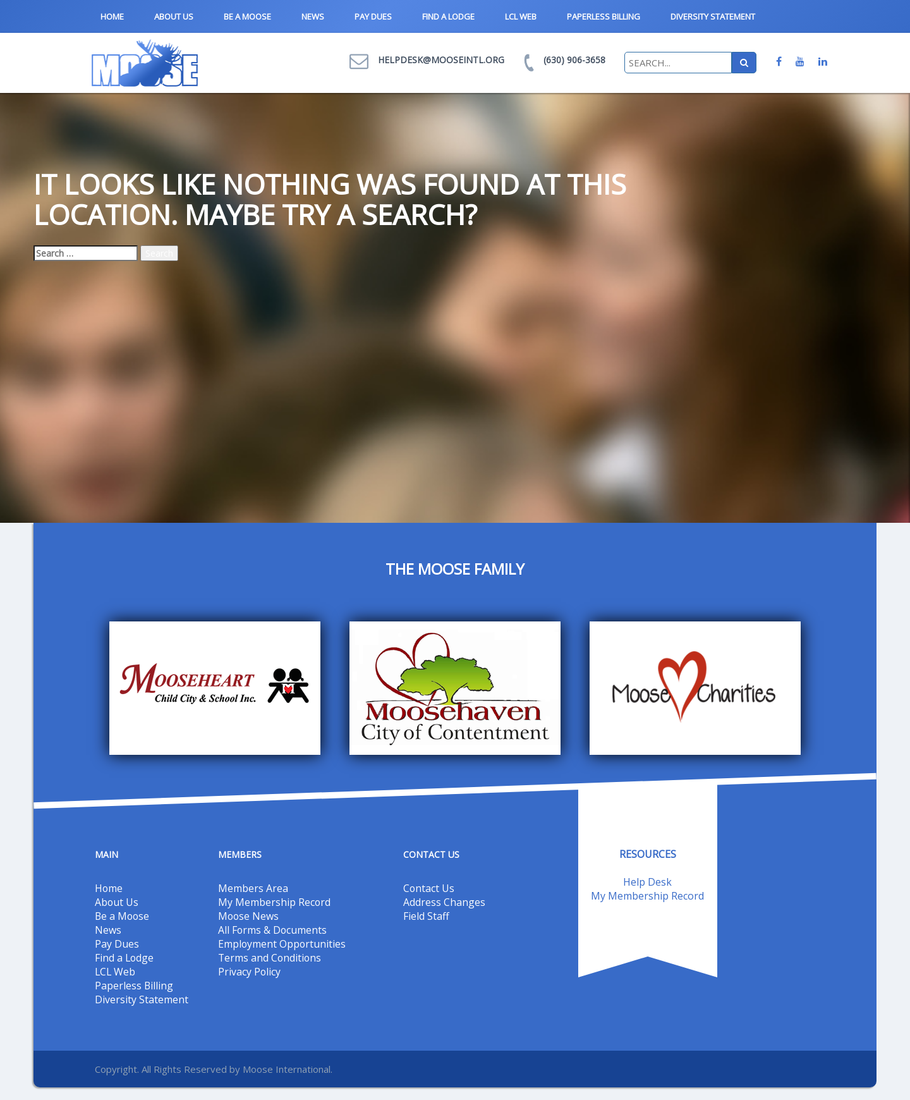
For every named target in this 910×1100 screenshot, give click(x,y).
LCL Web (521, 16)
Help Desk (647, 882)
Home (112, 16)
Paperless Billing (603, 16)
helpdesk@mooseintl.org (441, 60)
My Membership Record (274, 902)
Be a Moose (247, 16)
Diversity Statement (712, 16)
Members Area (253, 888)
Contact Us (429, 888)
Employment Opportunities (282, 944)
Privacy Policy (249, 972)
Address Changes (444, 902)
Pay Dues (373, 16)
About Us (173, 16)
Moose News (249, 916)
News (312, 16)
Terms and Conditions (270, 958)
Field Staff (426, 916)
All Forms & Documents (273, 930)
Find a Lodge (448, 16)
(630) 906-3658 (574, 60)
